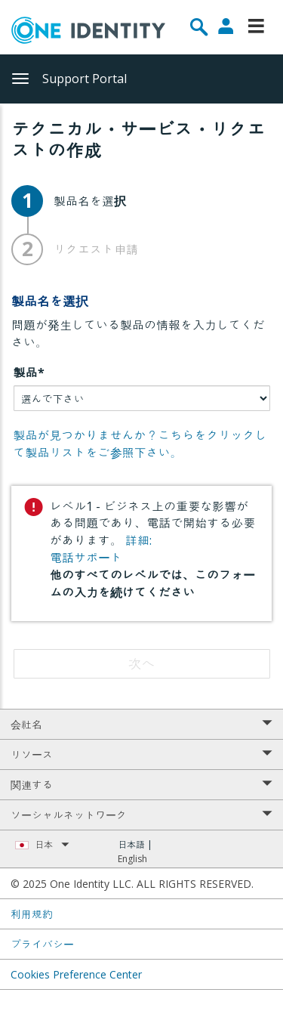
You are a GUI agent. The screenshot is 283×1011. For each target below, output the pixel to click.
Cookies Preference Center (76, 974)
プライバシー (42, 944)
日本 (52, 844)
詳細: (138, 540)
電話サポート (86, 557)
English (132, 858)
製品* (29, 372)
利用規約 (32, 914)
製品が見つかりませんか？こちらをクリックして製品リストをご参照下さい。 (140, 444)
